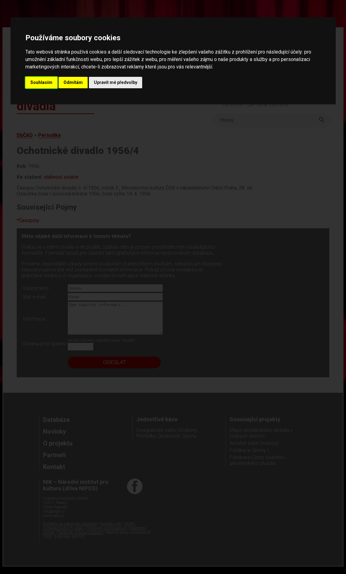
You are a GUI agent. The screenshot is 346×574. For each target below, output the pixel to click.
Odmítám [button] (73, 82)
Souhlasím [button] (41, 82)
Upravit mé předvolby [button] (115, 82)
